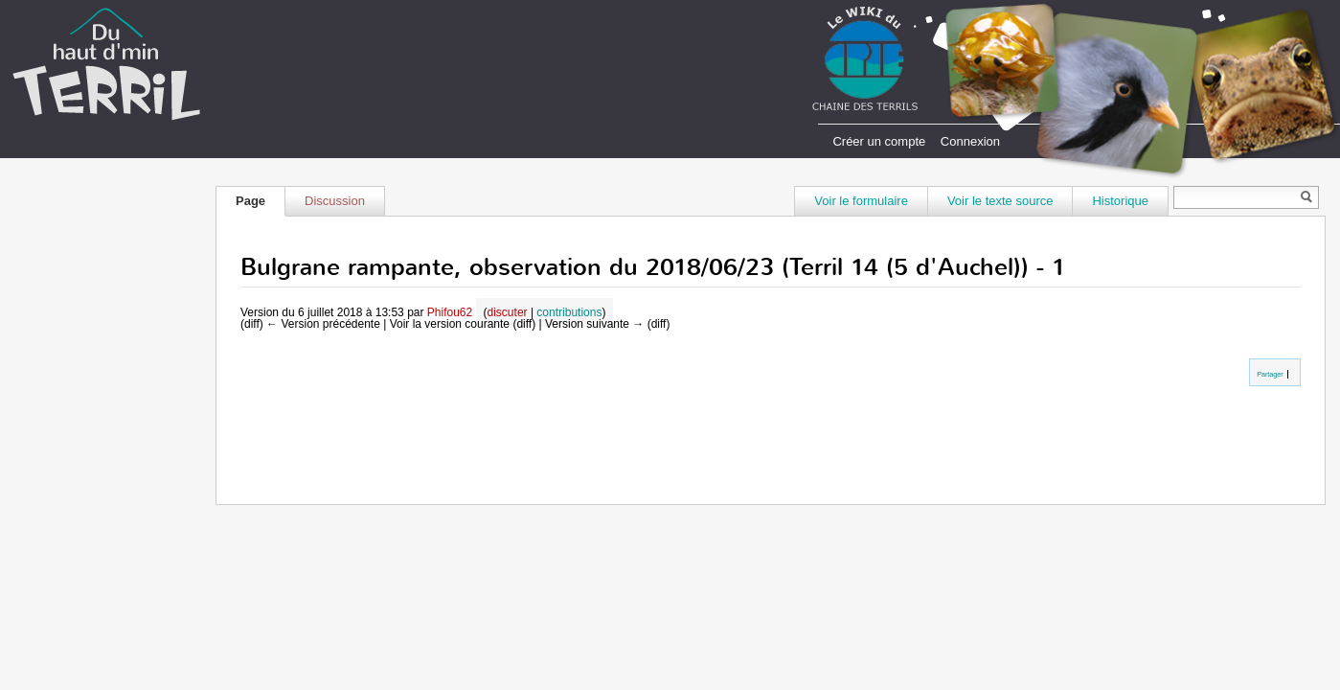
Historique (1120, 201)
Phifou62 (449, 312)
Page (250, 201)
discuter (508, 312)
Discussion (335, 201)
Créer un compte (878, 141)
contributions (569, 312)
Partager (1269, 374)
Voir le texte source (1000, 201)
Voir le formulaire (861, 201)
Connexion (970, 141)
